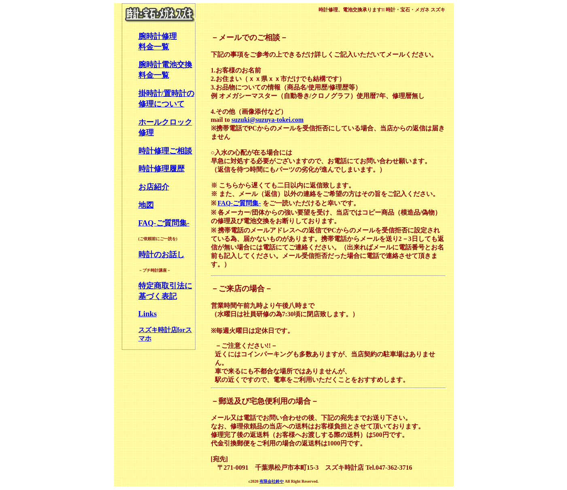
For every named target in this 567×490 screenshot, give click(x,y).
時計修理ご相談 (165, 151)
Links (147, 313)
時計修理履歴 (161, 168)
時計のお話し (161, 254)
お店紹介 (153, 187)
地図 (146, 205)
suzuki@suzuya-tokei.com (267, 119)
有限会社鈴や (271, 481)
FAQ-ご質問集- (164, 223)
